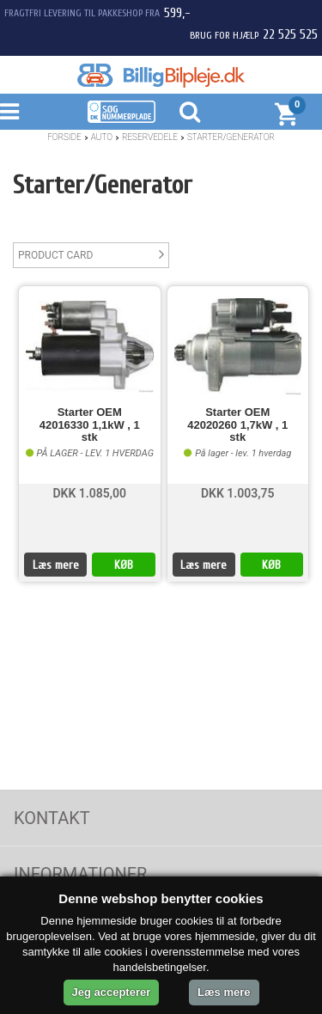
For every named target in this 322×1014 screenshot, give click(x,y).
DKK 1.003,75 (238, 493)
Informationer (80, 874)
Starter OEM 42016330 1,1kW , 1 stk (89, 424)
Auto (101, 137)
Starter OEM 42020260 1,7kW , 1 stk (237, 424)
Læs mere (56, 565)
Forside (64, 137)
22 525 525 (290, 34)
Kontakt (52, 818)
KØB (123, 565)
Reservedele (150, 137)
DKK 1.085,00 (89, 493)
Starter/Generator (231, 137)
